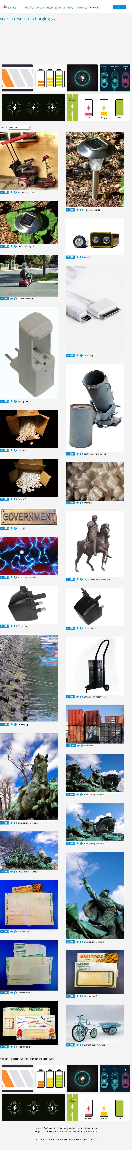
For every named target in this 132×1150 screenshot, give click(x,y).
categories (29, 8)
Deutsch (48, 1131)
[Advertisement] (66, 42)
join (119, 7)
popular (49, 8)
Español (59, 1131)
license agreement (67, 1128)
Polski (68, 1131)
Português (78, 1131)
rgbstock (9, 7)
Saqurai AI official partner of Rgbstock (82, 1139)
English (38, 1131)
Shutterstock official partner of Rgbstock (51, 1139)
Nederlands (91, 1131)
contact (71, 8)
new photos (39, 8)
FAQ (64, 8)
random (58, 8)
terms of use (84, 1128)
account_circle (15, 192)
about (94, 1128)
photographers (81, 8)
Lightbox (38, 1128)
